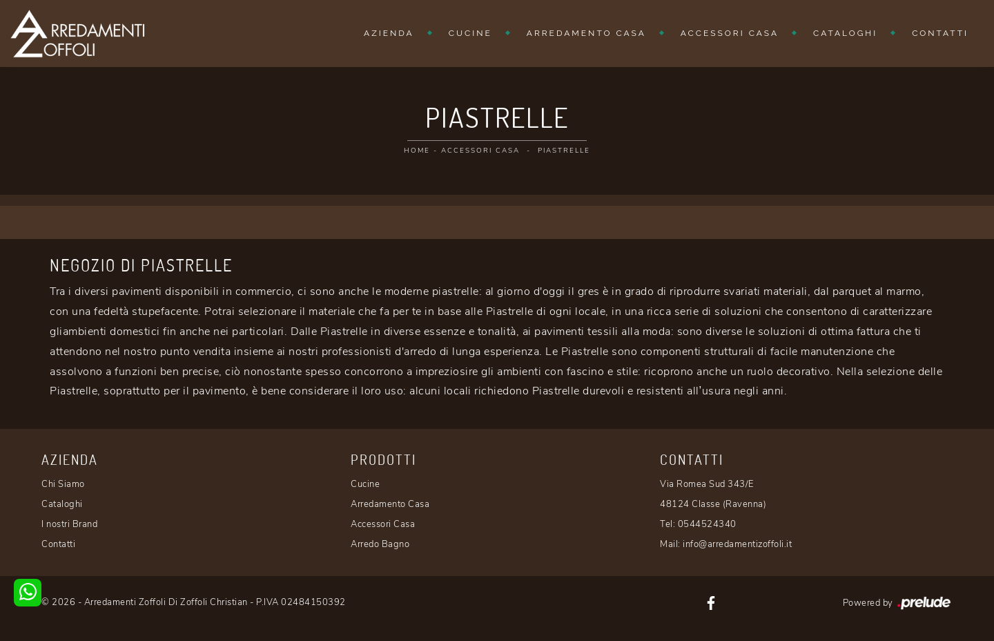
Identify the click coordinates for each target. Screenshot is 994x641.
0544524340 (707, 524)
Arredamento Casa (586, 33)
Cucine (470, 33)
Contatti (940, 33)
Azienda (389, 33)
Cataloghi (845, 33)
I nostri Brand (69, 524)
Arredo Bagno (380, 544)
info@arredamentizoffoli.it (737, 544)
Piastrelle (564, 150)
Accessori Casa (730, 33)
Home (417, 150)
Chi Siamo (63, 484)
